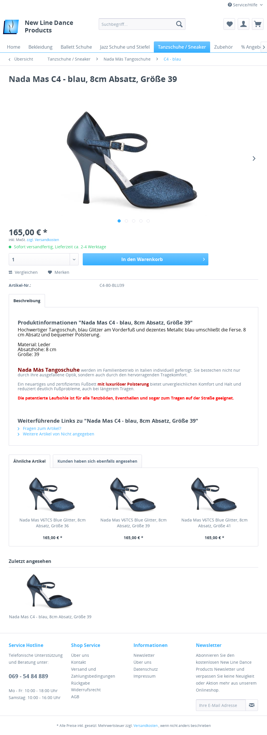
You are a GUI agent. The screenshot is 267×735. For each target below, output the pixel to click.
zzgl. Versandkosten (43, 239)
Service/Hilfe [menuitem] (243, 5)
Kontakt (78, 662)
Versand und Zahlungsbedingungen (93, 672)
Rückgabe (80, 683)
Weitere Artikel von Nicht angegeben (56, 434)
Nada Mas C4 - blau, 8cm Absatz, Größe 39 (50, 616)
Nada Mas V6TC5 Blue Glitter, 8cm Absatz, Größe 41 (214, 522)
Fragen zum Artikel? (39, 428)
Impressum (145, 676)
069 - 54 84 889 (28, 676)
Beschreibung (26, 300)
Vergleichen (23, 272)
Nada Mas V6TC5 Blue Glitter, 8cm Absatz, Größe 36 (52, 522)
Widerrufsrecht (86, 689)
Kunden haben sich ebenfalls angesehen (97, 461)
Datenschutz (146, 669)
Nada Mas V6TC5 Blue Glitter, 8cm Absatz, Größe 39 (133, 522)
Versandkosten (146, 725)
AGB (75, 696)
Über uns (80, 655)
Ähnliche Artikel (29, 461)
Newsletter (144, 655)
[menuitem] (142, 24)
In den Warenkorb (163, 258)
